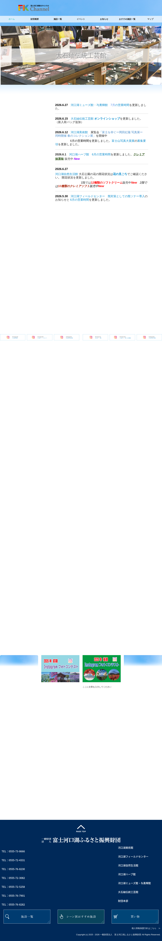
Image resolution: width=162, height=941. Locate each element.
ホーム (12, 19)
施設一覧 (58, 19)
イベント (81, 19)
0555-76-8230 (17, 869)
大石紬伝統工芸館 (82, 118)
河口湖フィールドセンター (88, 196)
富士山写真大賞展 (123, 140)
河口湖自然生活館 (66, 174)
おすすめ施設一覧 (127, 19)
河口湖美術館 (79, 132)
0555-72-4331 (17, 860)
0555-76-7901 (17, 895)
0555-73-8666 (17, 851)
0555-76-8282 (17, 904)
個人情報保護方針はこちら (144, 928)
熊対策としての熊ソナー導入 (126, 196)
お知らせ (104, 19)
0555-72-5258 (17, 887)
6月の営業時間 (101, 154)
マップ (150, 19)
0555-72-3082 (17, 878)
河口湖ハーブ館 (79, 154)
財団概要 (35, 19)
